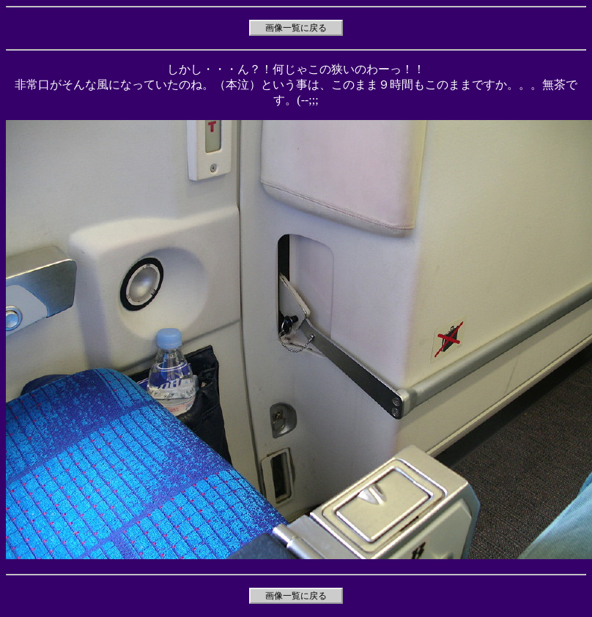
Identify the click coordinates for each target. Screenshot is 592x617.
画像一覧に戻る (296, 28)
